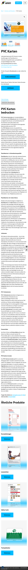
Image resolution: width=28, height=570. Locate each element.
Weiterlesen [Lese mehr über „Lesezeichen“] (7, 477)
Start (2, 11)
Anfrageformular (16, 395)
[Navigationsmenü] (25, 3)
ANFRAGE (18, 2)
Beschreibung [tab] (4, 99)
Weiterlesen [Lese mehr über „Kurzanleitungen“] (7, 439)
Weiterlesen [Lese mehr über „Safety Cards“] (7, 515)
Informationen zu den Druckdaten (9, 65)
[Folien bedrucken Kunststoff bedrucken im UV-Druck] (6, 3)
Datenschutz (7, 567)
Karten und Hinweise (10, 11)
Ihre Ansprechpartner (6, 67)
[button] (24, 17)
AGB (10, 567)
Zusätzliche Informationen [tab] (7, 102)
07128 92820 (11, 396)
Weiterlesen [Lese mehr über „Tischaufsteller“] (7, 553)
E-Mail (23, 395)
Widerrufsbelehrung (15, 567)
